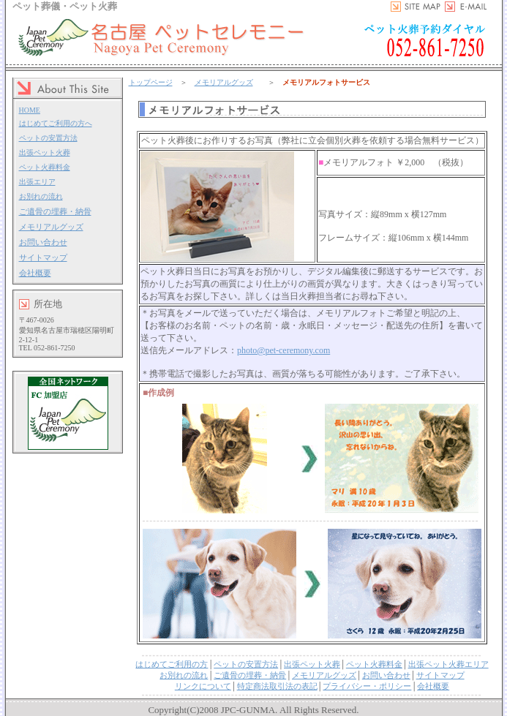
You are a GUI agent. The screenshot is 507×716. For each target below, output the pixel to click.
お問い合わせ (43, 242)
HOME (29, 110)
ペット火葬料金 (44, 167)
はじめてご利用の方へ (55, 123)
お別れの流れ (41, 196)
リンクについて (203, 686)
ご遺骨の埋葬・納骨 (55, 211)
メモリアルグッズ (51, 226)
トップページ (151, 82)
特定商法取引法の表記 (277, 686)
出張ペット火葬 (44, 152)
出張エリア (37, 182)
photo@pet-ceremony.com (283, 350)
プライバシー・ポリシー (367, 686)
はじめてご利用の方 (171, 664)
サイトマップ (43, 257)
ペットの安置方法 (48, 138)
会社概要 (35, 272)
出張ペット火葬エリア (448, 664)
